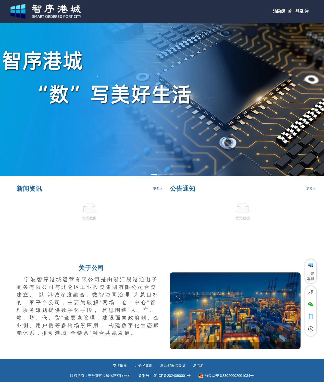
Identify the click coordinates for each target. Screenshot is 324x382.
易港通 (198, 365)
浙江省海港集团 (172, 365)
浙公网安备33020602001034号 (229, 376)
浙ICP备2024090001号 (172, 376)
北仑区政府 (144, 365)
